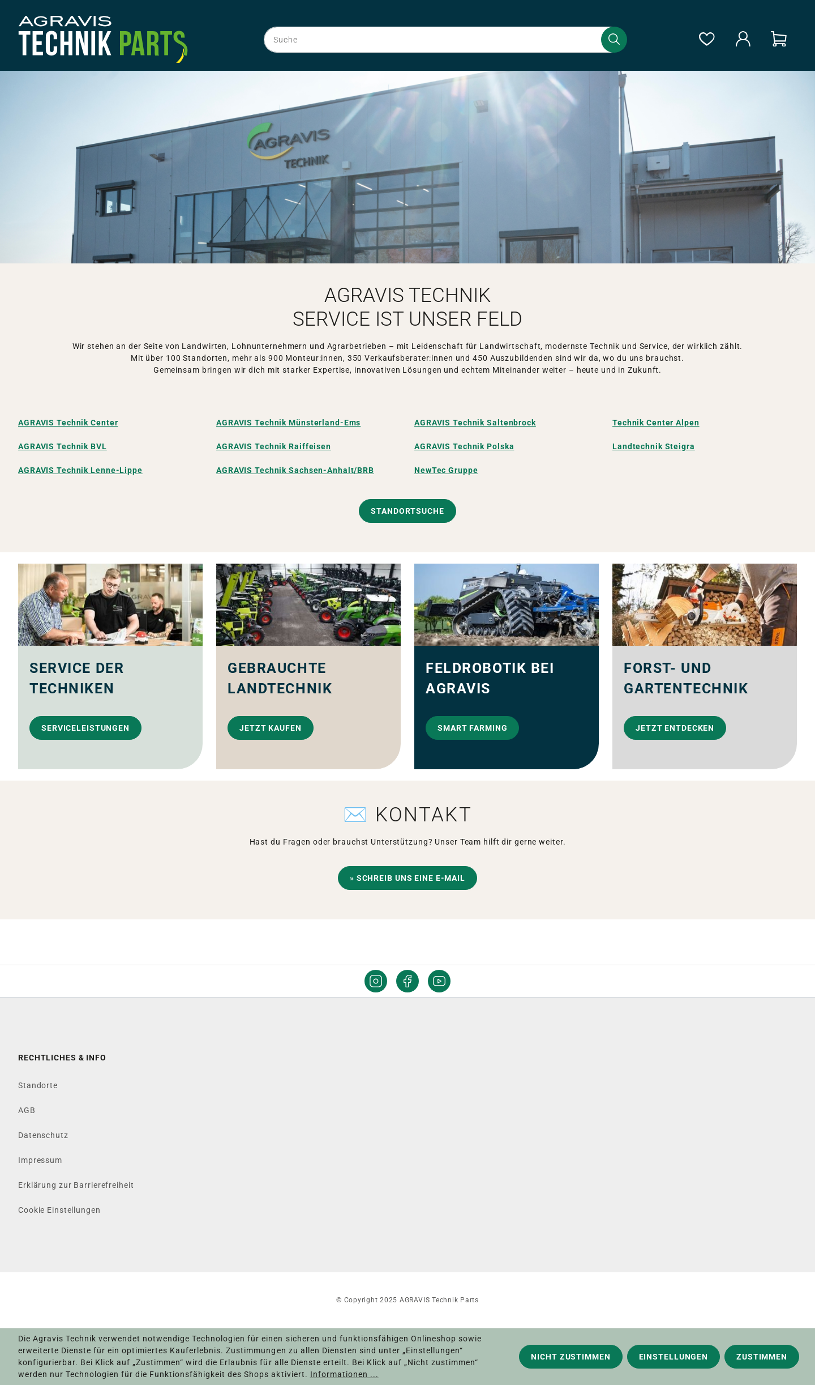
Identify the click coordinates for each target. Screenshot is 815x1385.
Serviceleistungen (85, 727)
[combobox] (443, 40)
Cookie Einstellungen (59, 1209)
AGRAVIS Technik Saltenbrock (475, 422)
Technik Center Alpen (656, 422)
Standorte (38, 1085)
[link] (110, 666)
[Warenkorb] (779, 39)
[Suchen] (614, 40)
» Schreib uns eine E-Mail (407, 878)
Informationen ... (344, 1374)
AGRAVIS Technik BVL (62, 446)
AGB (27, 1110)
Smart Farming (472, 727)
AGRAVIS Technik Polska (464, 446)
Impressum (40, 1160)
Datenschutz (43, 1135)
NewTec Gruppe (446, 470)
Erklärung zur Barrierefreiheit (76, 1185)
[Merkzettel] (706, 39)
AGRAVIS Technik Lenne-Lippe (80, 470)
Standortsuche (407, 510)
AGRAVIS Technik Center (68, 422)
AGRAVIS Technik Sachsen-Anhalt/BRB (295, 470)
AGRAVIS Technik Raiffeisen (273, 446)
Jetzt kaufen (270, 727)
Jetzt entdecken (675, 727)
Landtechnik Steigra (653, 446)
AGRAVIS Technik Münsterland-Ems (288, 422)
